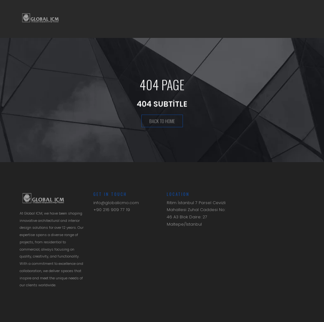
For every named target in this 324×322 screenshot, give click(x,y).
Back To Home (162, 121)
